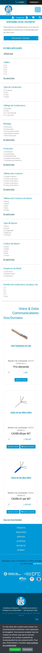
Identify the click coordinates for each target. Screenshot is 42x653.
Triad (7, 94)
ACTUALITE (21, 546)
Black (7, 201)
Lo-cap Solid (9, 115)
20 (6, 72)
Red (6, 206)
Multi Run (8, 233)
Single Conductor (10, 176)
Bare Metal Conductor (12, 133)
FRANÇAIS (34, 2)
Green (7, 210)
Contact (19, 2)
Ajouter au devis (21, 380)
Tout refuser (27, 649)
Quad (7, 97)
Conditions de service (29, 608)
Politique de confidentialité (11, 610)
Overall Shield (9, 154)
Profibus (8, 235)
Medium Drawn (10, 274)
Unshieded (8, 152)
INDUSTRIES (21, 532)
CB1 (6, 296)
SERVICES (21, 537)
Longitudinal (9, 230)
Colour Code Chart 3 (11, 183)
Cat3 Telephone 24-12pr (21, 346)
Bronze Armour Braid (12, 131)
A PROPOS (21, 541)
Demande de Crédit (30, 610)
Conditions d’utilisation (11, 608)
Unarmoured (9, 129)
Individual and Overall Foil (13, 160)
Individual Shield (10, 156)
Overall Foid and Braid (12, 158)
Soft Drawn (9, 271)
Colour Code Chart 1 (11, 179)
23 (6, 67)
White (7, 203)
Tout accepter (15, 649)
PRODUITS (21, 528)
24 (6, 65)
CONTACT (21, 550)
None (7, 226)
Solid (7, 111)
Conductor (8, 90)
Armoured (8, 127)
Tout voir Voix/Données (12, 520)
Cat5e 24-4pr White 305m (21, 412)
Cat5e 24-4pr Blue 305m (21, 478)
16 (6, 74)
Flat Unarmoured (10, 135)
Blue (6, 208)
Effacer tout (8, 54)
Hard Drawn (9, 276)
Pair (6, 92)
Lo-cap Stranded (10, 113)
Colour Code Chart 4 (11, 185)
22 (6, 70)
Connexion (17, 18)
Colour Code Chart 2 (11, 181)
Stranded (8, 108)
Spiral (7, 228)
